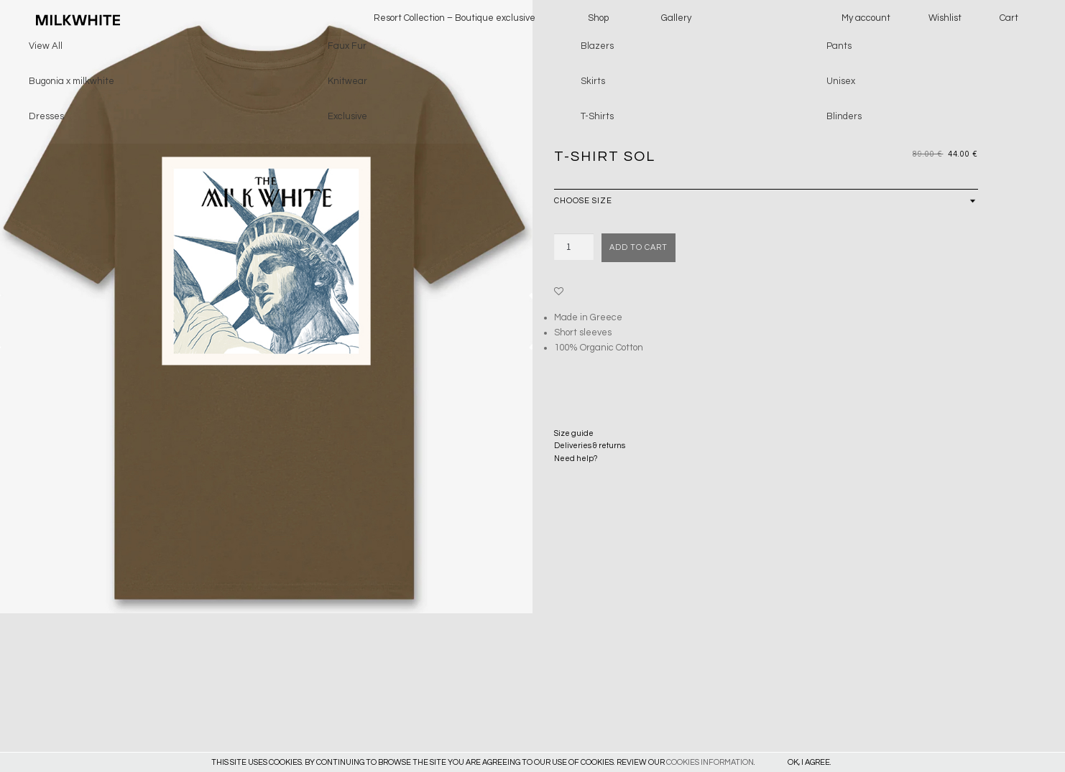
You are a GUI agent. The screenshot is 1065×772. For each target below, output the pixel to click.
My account (866, 18)
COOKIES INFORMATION (710, 762)
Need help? (575, 458)
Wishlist (945, 18)
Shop (598, 18)
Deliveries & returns (589, 446)
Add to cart (638, 247)
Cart (1009, 18)
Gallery (676, 18)
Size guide (574, 433)
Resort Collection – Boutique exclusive (454, 18)
